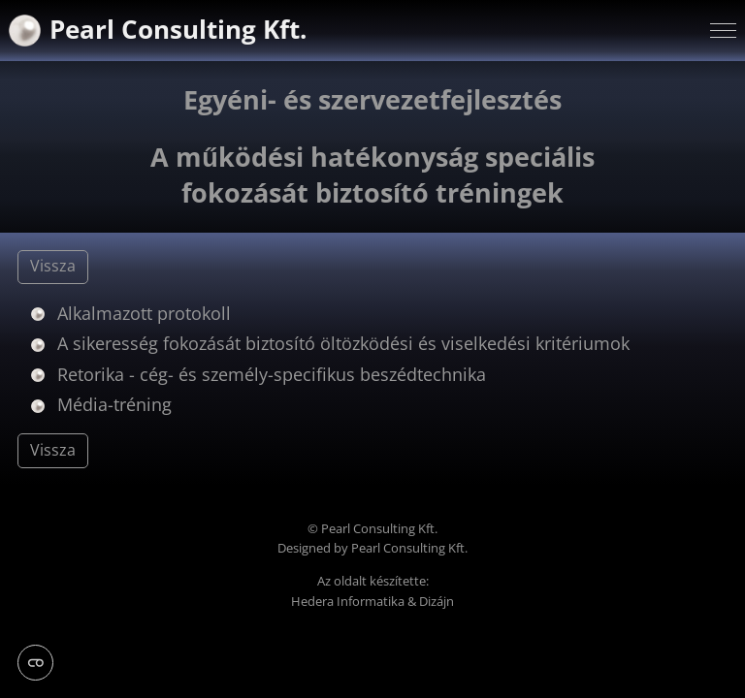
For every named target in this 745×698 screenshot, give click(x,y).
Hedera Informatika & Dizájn (372, 601)
